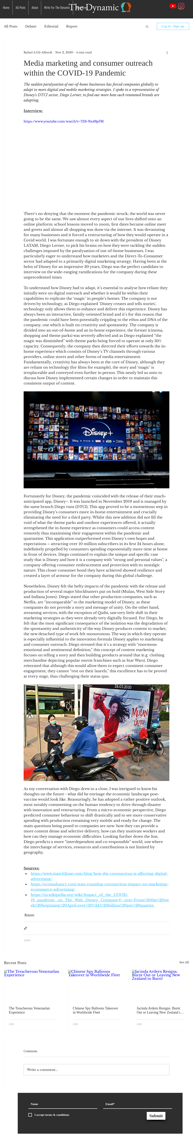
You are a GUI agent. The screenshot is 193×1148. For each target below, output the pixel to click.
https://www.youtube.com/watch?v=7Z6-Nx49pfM (64, 121)
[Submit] (156, 1116)
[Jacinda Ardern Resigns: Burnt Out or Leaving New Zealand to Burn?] (160, 986)
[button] (147, 26)
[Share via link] (25, 928)
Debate (30, 26)
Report (71, 26)
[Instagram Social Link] (181, 6)
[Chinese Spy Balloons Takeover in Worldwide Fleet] (96, 986)
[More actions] (167, 52)
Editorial (51, 26)
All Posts (10, 26)
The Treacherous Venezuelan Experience (29, 1010)
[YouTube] (173, 6)
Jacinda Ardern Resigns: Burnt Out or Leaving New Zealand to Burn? (159, 1010)
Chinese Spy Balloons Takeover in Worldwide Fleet (95, 1010)
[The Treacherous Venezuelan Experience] (32, 986)
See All (184, 962)
